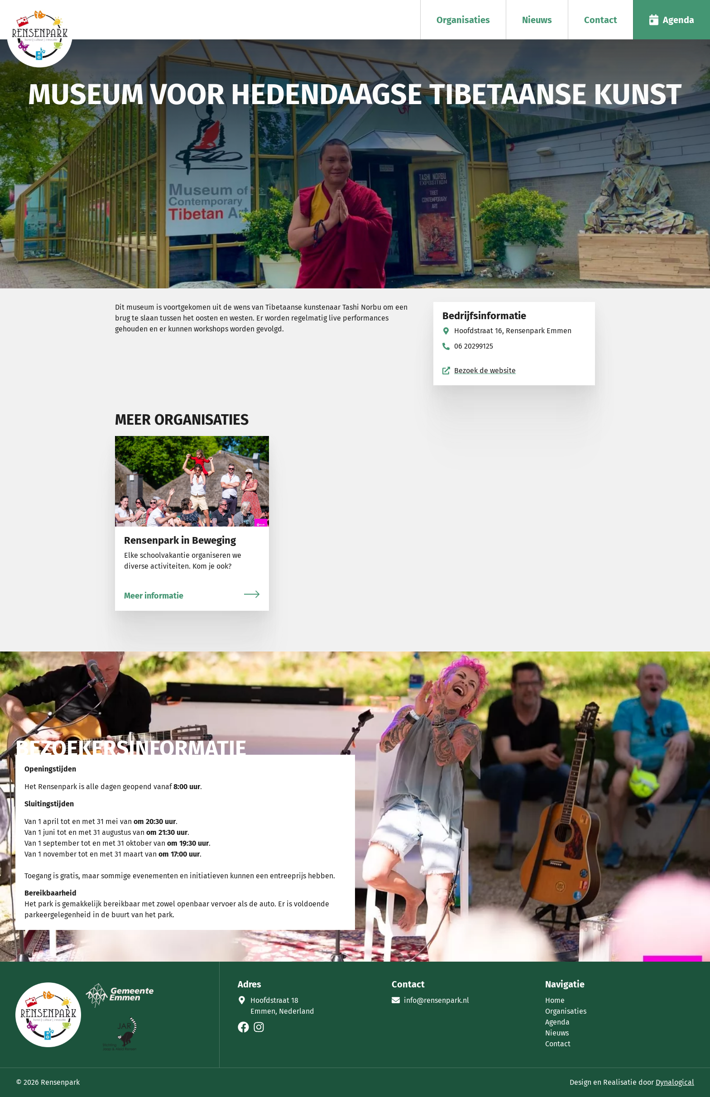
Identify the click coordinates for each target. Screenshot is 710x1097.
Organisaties (463, 19)
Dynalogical (675, 1082)
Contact (600, 19)
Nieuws (537, 19)
